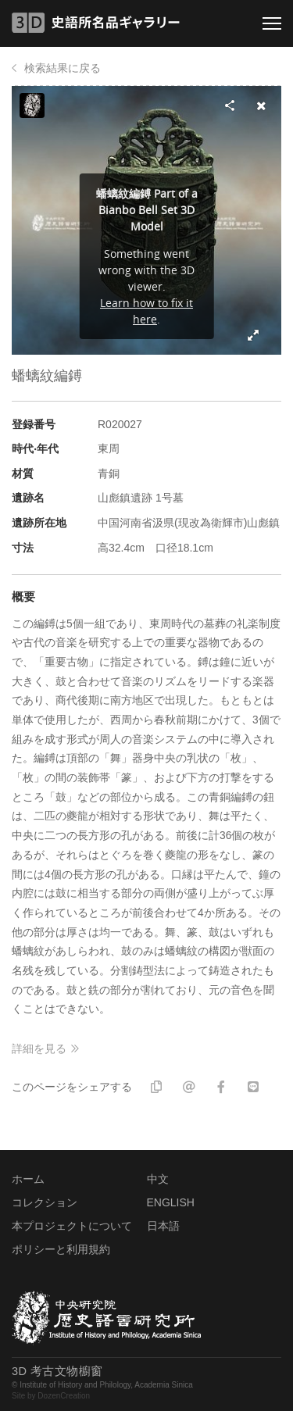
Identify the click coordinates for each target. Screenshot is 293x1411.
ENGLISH (171, 1202)
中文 (158, 1179)
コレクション (44, 1202)
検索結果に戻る (62, 68)
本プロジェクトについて (72, 1226)
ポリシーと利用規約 (61, 1249)
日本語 (163, 1226)
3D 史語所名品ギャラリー (96, 23)
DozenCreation (64, 1395)
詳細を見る (39, 1048)
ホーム (28, 1179)
